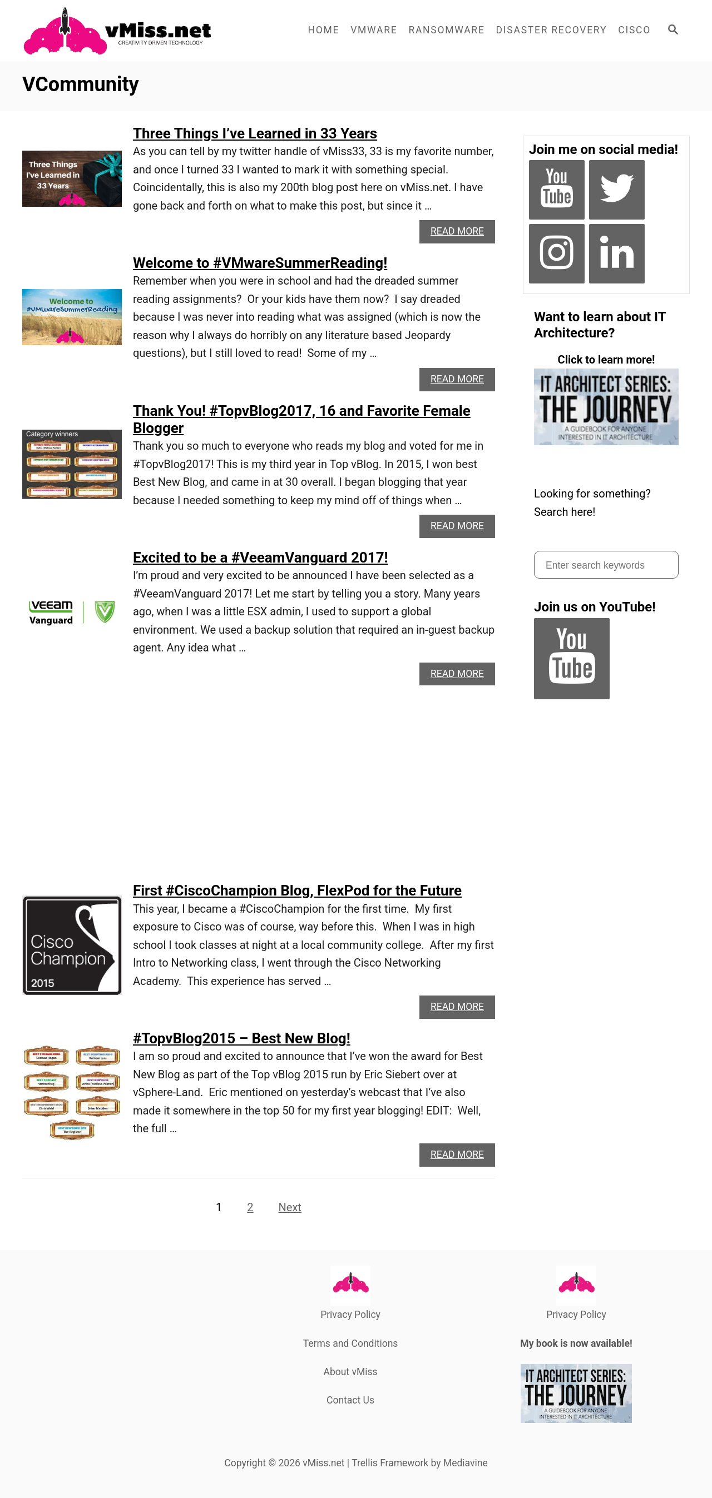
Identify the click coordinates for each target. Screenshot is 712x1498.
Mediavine (465, 1463)
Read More (461, 234)
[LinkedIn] (617, 253)
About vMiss (350, 1371)
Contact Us (350, 1400)
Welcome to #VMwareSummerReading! (260, 263)
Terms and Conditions (350, 1343)
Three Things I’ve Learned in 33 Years (255, 133)
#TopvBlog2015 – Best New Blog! (241, 1038)
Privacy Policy (350, 1314)
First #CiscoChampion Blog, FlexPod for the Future (297, 890)
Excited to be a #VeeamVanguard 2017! (260, 557)
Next (290, 1207)
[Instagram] (557, 253)
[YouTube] (557, 190)
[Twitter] (617, 190)
